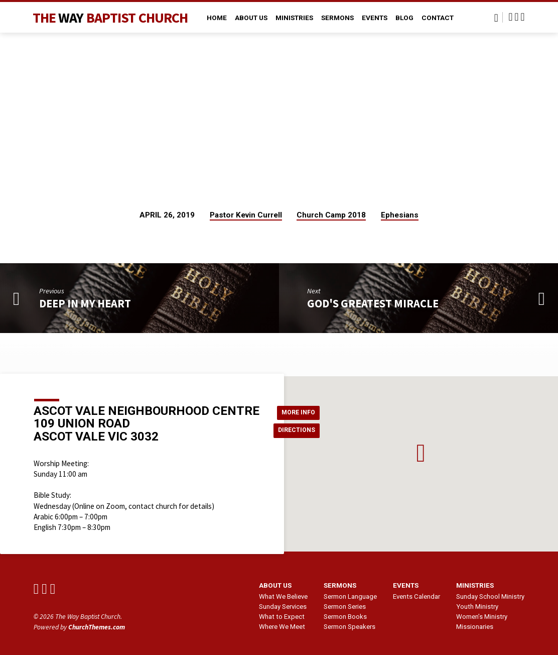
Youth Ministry (477, 606)
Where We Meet (282, 626)
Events (374, 18)
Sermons (337, 18)
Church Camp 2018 (331, 215)
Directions (299, 431)
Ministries (294, 18)
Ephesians (399, 215)
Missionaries (474, 626)
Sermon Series (345, 606)
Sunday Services (283, 606)
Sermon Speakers (349, 626)
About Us (251, 18)
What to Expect (282, 616)
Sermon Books (345, 616)
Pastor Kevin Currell (246, 215)
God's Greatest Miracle (373, 303)
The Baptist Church (110, 18)
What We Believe (283, 596)
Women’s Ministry (481, 616)
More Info (301, 411)
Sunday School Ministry (490, 596)
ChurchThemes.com (96, 627)
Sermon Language (350, 596)
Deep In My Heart (85, 303)
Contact (438, 18)
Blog (404, 18)
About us (275, 585)
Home (217, 18)
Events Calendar (416, 596)
